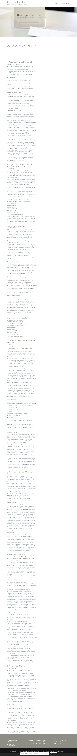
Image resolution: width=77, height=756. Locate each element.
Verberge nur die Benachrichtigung (41, 753)
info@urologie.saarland (17, 328)
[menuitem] (57, 3)
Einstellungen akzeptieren (26, 753)
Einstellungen (53, 753)
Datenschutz (66, 751)
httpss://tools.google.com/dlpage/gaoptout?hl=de (19, 666)
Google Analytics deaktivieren (24, 682)
